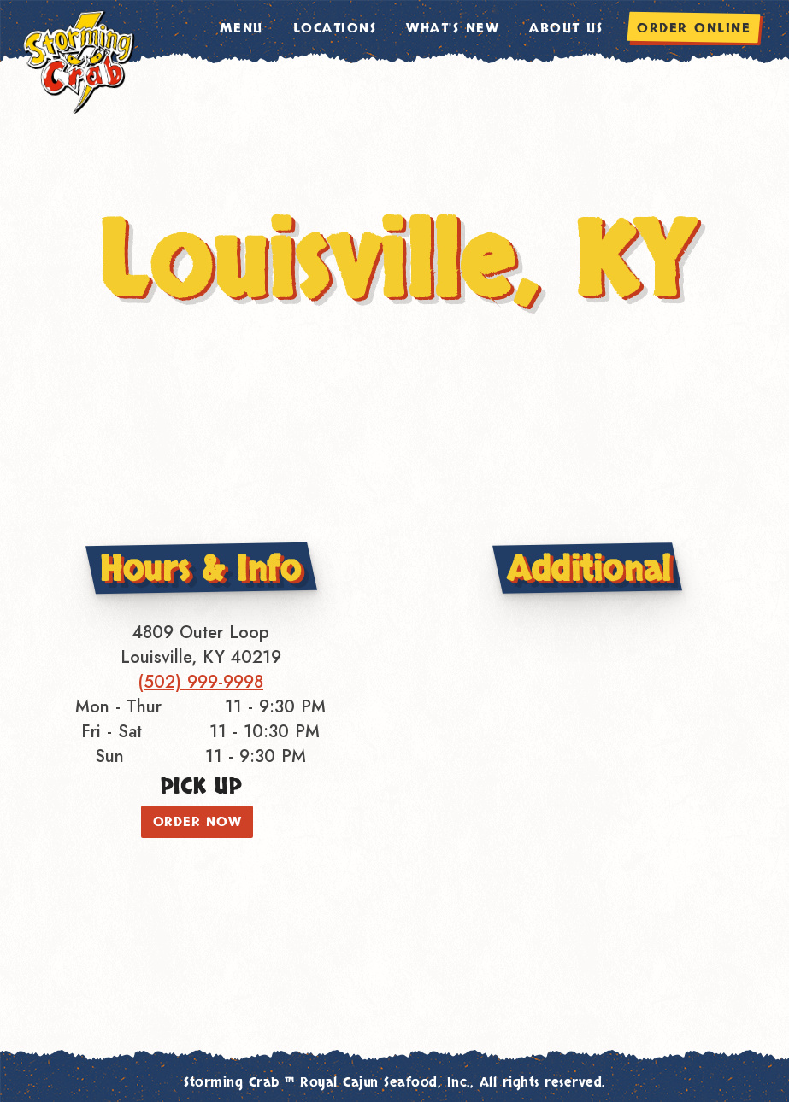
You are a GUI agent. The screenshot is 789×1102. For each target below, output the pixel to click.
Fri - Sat (111, 731)
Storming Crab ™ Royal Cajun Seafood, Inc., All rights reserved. (394, 1082)
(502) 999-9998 (200, 682)
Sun (109, 756)
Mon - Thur (118, 707)
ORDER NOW (197, 821)
